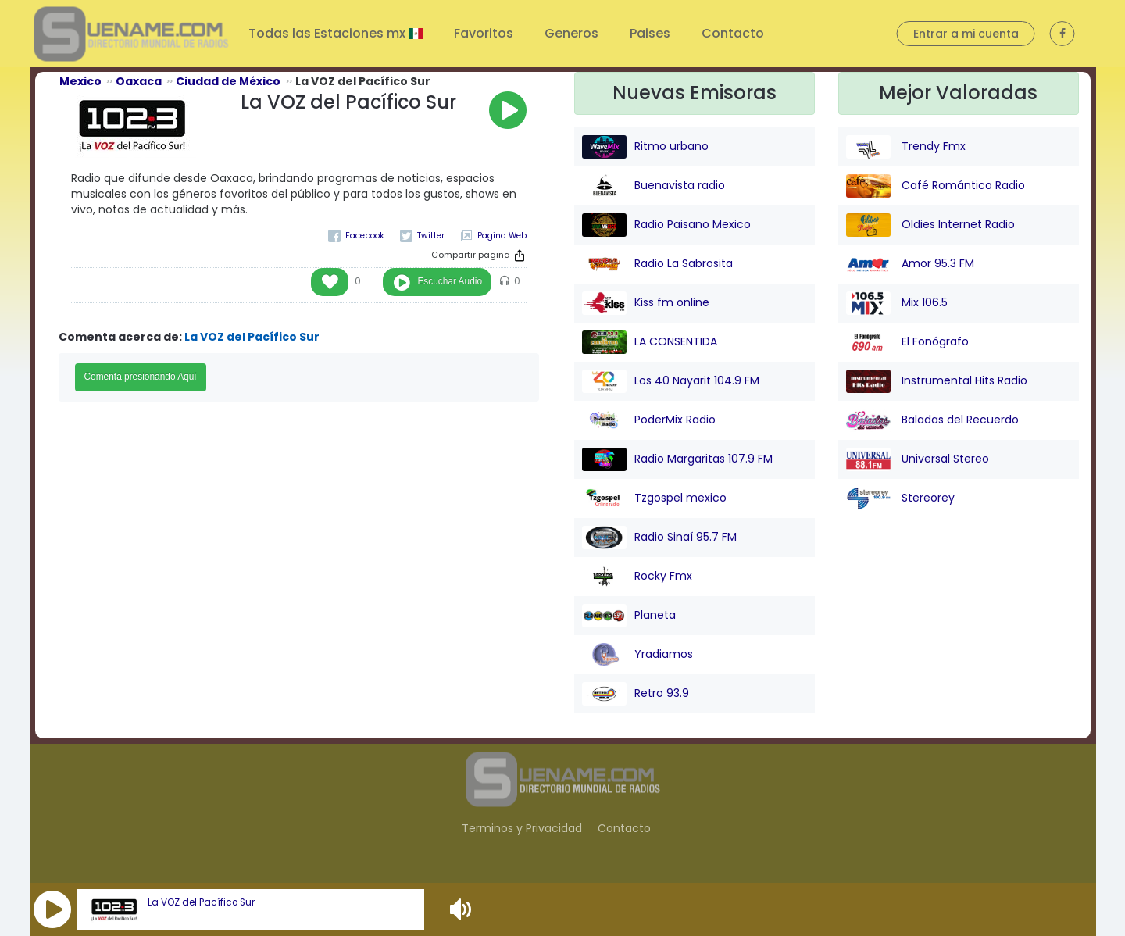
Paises (650, 33)
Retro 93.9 (635, 694)
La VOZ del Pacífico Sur (201, 902)
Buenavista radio (653, 186)
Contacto (733, 33)
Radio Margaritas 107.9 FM (677, 459)
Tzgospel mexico (654, 498)
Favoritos (483, 33)
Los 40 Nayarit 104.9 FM (670, 381)
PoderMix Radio (649, 420)
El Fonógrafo (907, 342)
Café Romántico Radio (935, 186)
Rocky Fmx (637, 576)
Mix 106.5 (897, 303)
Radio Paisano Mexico (666, 225)
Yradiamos (637, 654)
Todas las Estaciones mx (328, 33)
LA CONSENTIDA (649, 342)
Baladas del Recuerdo (932, 420)
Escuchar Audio (449, 281)
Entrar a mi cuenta (966, 33)
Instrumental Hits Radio (936, 381)
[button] (52, 909)
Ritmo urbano (645, 147)
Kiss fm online (645, 303)
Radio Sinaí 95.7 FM (659, 537)
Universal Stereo (917, 459)
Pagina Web (502, 235)
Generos (571, 33)
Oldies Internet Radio (930, 225)
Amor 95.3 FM (910, 264)
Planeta (629, 615)
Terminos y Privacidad (522, 828)
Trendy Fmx (906, 147)
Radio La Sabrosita (657, 264)
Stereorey (900, 498)
